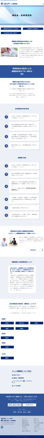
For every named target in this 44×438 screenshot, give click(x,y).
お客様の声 (24, 427)
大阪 (24, 412)
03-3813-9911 (14, 405)
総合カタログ (36, 421)
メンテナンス (25, 429)
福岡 (29, 412)
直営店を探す (36, 250)
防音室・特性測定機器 (38, 423)
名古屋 (20, 412)
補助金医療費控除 (25, 425)
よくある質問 (17, 386)
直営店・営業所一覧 (26, 431)
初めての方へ (17, 375)
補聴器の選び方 (25, 421)
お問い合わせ (29, 405)
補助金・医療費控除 (19, 378)
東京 (14, 412)
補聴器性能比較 (25, 423)
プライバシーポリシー (38, 429)
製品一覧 (36, 419)
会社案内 (36, 431)
